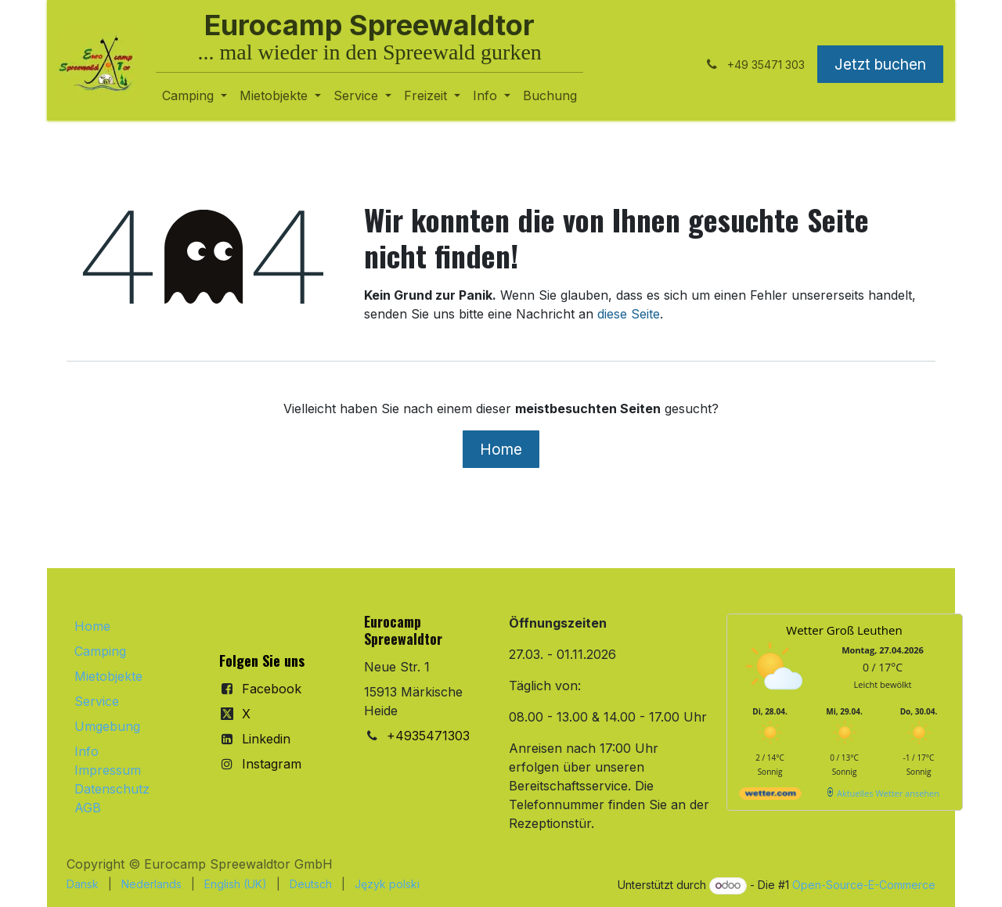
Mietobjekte (108, 676)
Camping (100, 651)
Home (501, 449)
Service (96, 701)
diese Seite (628, 314)
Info (86, 751)
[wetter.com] (770, 796)
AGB (87, 807)
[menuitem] (194, 95)
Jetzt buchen (880, 64)
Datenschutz (112, 789)
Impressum (107, 770)
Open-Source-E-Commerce (863, 884)
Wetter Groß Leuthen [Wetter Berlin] (844, 630)
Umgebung (107, 726)
